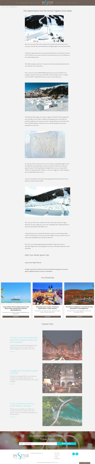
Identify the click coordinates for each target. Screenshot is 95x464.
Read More (9, 351)
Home (17, 2)
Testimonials (57, 458)
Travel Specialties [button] (24, 2)
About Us (69, 2)
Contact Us (74, 2)
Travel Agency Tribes (54, 462)
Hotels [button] (37, 2)
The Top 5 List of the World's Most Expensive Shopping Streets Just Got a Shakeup (21, 339)
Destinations (32, 2)
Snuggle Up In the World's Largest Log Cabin (21, 372)
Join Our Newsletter (85, 463)
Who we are (57, 453)
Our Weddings (58, 2)
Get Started (66, 443)
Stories (64, 2)
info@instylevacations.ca (37, 453)
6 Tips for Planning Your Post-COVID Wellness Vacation (19, 404)
